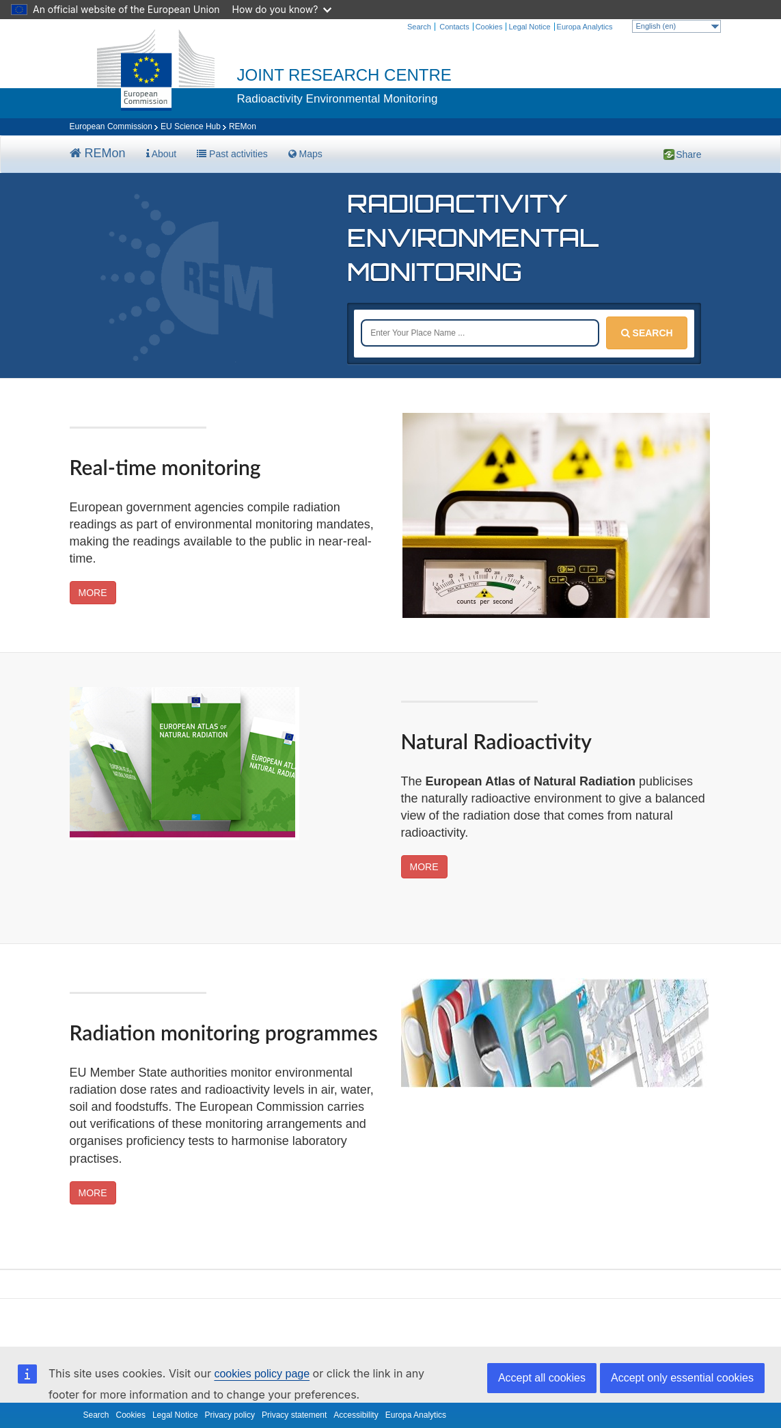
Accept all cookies (542, 1378)
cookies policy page (262, 1373)
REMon (98, 153)
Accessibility (355, 1415)
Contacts (454, 27)
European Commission (111, 126)
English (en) (677, 26)
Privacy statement (294, 1415)
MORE (93, 592)
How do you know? (282, 9)
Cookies (489, 27)
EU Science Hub (191, 126)
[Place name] (480, 333)
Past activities (232, 153)
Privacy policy (230, 1415)
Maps (305, 153)
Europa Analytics (585, 27)
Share (669, 154)
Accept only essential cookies (682, 1378)
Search (419, 27)
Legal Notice (529, 27)
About (161, 153)
